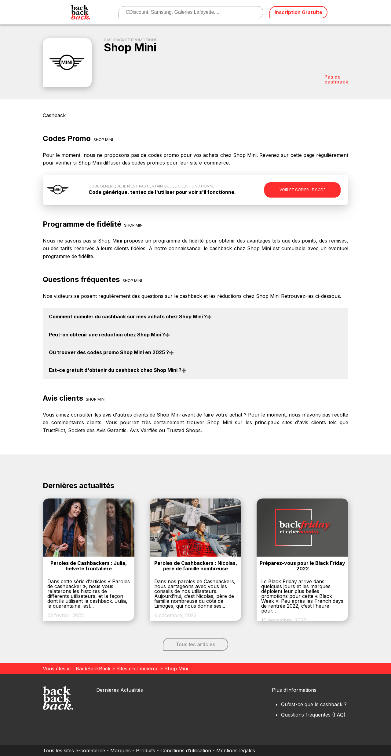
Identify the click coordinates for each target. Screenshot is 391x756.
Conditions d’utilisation (185, 750)
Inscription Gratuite (298, 12)
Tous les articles (195, 644)
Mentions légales (235, 750)
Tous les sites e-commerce (74, 750)
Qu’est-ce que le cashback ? (314, 704)
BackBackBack (93, 668)
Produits (145, 750)
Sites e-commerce (137, 668)
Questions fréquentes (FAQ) (313, 715)
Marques (120, 750)
